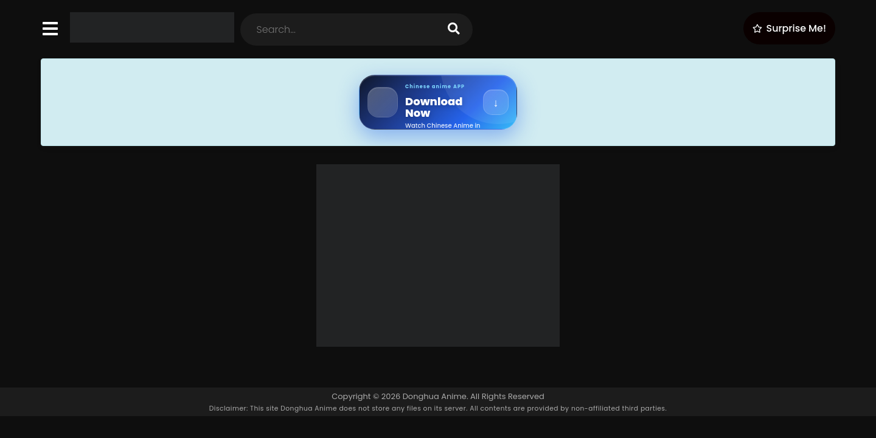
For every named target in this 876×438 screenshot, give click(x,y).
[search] (453, 29)
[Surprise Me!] (789, 28)
